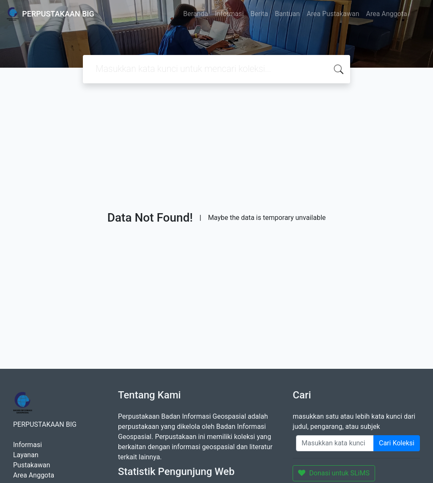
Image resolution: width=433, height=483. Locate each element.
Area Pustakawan (333, 14)
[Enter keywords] (335, 443)
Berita (259, 14)
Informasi (229, 14)
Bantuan (287, 14)
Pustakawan (31, 465)
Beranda (195, 14)
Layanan (25, 455)
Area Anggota (386, 14)
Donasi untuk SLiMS (334, 473)
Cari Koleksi (396, 443)
